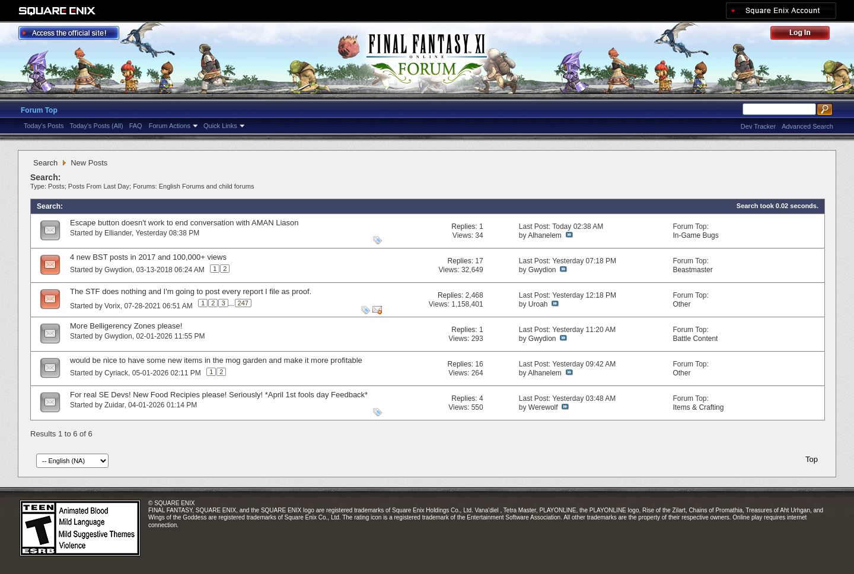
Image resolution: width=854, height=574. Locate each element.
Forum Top (39, 110)
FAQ (135, 125)
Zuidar (114, 405)
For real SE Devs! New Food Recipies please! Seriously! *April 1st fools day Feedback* (219, 394)
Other (681, 304)
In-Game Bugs (695, 235)
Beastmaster (692, 270)
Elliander (118, 233)
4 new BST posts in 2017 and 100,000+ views (148, 257)
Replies (463, 226)
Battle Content (695, 338)
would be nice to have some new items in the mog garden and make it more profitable (216, 360)
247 (243, 303)
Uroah (538, 304)
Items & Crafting (698, 407)
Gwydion (118, 270)
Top (811, 459)
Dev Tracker (758, 126)
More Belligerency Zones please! (126, 325)
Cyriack (116, 373)
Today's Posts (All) (96, 125)
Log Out (806, 34)
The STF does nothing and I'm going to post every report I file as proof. (190, 291)
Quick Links (220, 125)
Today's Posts (44, 125)
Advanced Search (807, 126)
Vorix (112, 306)
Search (45, 162)
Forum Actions (169, 125)
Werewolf (543, 407)
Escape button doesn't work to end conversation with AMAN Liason (184, 222)
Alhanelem (545, 235)
